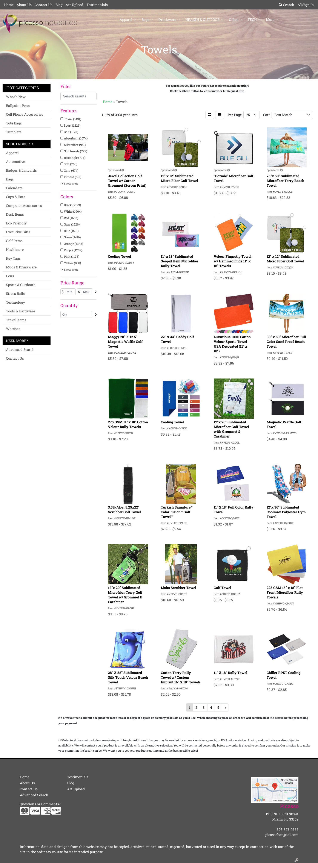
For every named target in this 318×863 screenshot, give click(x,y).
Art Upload (74, 4)
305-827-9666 (287, 829)
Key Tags (13, 258)
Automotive (15, 161)
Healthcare (15, 249)
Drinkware (169, 19)
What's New (16, 96)
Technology (15, 302)
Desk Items (15, 214)
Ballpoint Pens (18, 105)
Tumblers (14, 132)
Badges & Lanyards (21, 170)
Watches (13, 328)
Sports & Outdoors (20, 284)
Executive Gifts (18, 232)
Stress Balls (15, 293)
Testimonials (97, 4)
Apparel (128, 19)
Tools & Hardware (20, 311)
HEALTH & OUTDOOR (204, 19)
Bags (147, 19)
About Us (24, 4)
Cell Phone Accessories (24, 114)
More (272, 19)
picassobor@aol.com (281, 834)
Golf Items (14, 240)
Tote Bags (14, 123)
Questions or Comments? (40, 804)
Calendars (14, 188)
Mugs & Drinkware (21, 267)
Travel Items (16, 320)
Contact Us (43, 4)
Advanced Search (20, 349)
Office (235, 19)
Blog (59, 4)
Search (286, 4)
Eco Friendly (16, 223)
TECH (253, 19)
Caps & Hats (15, 196)
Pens (10, 276)
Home (9, 4)
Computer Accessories (24, 205)
